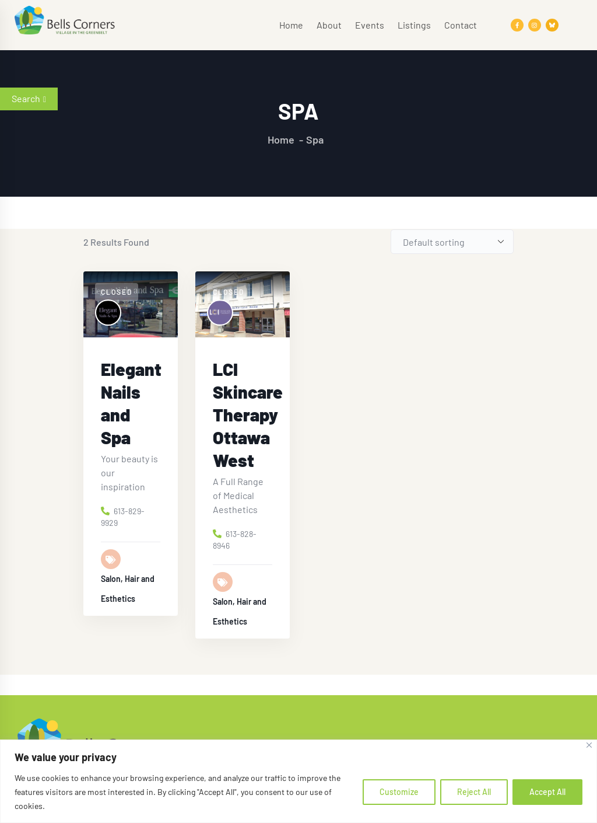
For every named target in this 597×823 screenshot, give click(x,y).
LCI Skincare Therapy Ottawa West (248, 414)
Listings (414, 24)
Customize (399, 792)
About (329, 24)
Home (291, 24)
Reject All (474, 792)
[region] (298, 781)
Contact (460, 24)
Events (369, 24)
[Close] (589, 745)
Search (29, 98)
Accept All (547, 792)
